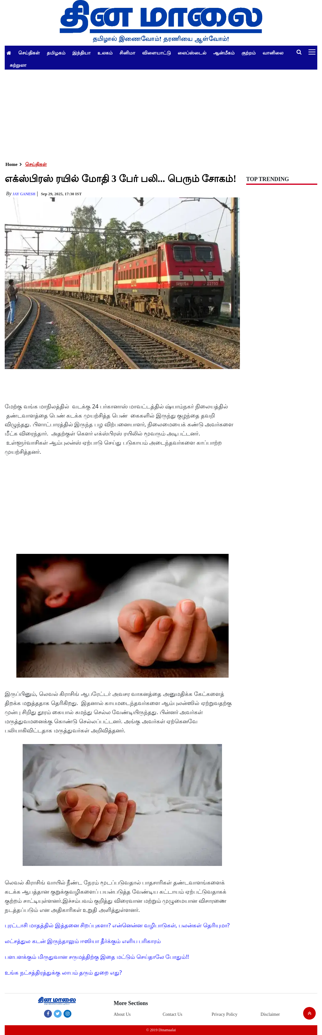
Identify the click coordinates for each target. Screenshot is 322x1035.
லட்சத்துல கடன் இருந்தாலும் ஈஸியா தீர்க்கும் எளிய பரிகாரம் (83, 941)
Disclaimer (270, 1014)
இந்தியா (81, 52)
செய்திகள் (29, 52)
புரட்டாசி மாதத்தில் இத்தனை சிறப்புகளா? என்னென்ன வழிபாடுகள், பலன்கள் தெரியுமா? (117, 925)
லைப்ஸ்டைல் (192, 52)
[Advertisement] (161, 114)
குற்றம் (249, 52)
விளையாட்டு (156, 52)
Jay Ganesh (24, 194)
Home (11, 164)
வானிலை (273, 52)
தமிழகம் (56, 52)
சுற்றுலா (18, 65)
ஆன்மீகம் (224, 52)
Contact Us (172, 1014)
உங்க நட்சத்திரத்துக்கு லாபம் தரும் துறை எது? (63, 972)
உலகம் (105, 52)
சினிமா (127, 52)
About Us (122, 1014)
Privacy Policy (224, 1014)
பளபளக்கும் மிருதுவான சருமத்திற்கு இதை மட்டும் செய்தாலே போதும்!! (97, 956)
